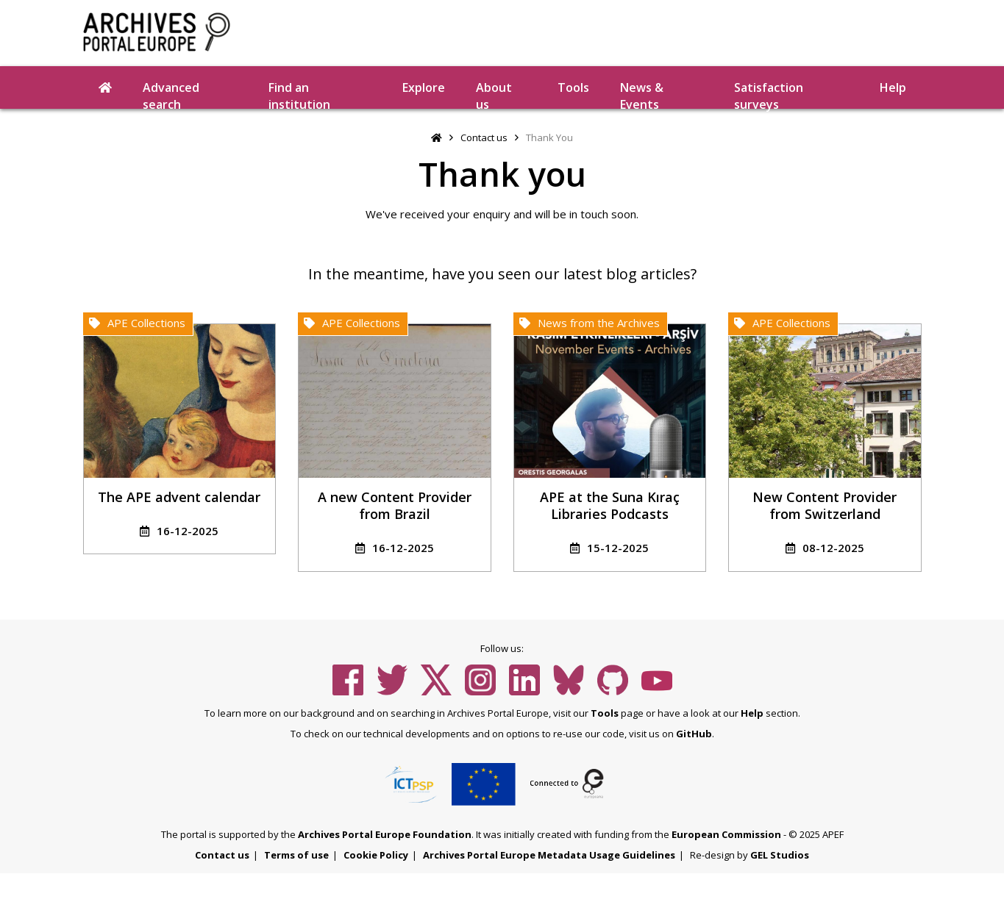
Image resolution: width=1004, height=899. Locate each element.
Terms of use (296, 855)
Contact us (484, 137)
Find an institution (299, 94)
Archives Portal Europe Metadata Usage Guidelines (549, 855)
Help (893, 87)
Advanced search (171, 94)
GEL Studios (779, 855)
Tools (573, 87)
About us (494, 94)
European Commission (726, 834)
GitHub (694, 733)
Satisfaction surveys (768, 94)
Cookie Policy (375, 855)
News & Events (641, 94)
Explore (423, 87)
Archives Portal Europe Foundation (384, 834)
